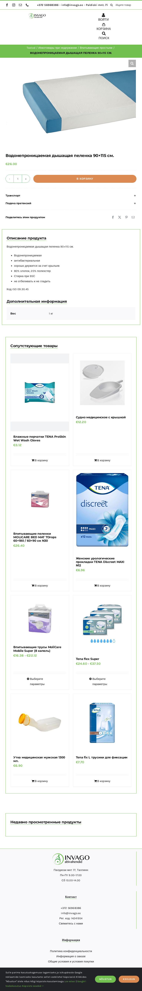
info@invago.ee (71, 913)
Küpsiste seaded (33, 986)
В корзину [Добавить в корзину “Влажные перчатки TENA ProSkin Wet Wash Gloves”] (41, 460)
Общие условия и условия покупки (71, 961)
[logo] (37, 14)
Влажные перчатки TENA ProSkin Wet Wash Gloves (39, 438)
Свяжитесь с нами (71, 923)
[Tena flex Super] (102, 624)
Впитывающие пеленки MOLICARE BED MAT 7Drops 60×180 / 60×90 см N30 (34, 537)
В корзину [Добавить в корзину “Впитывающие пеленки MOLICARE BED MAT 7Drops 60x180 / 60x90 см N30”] (41, 585)
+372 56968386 (71, 908)
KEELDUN (129, 979)
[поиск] (111, 5)
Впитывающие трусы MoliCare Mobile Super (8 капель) (37, 648)
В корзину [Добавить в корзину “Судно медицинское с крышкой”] (103, 460)
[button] (132, 63)
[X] (119, 217)
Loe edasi (69, 981)
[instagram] (13, 5)
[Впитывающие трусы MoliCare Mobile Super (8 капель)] (40, 618)
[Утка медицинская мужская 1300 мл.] (40, 723)
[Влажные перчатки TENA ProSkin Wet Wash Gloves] (40, 392)
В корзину (85, 178)
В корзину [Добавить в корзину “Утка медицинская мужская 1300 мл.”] (41, 781)
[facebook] (7, 5)
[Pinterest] (126, 217)
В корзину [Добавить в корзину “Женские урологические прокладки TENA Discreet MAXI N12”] (103, 585)
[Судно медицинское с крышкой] (102, 383)
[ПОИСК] (104, 36)
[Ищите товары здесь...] (122, 5)
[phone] (27, 5)
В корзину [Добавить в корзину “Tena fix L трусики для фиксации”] (103, 781)
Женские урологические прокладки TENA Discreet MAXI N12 (100, 562)
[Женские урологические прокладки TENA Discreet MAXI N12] (102, 511)
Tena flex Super (87, 659)
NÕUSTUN (105, 979)
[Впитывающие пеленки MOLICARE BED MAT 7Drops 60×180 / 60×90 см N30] (40, 499)
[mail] (20, 5)
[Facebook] (113, 217)
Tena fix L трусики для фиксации (102, 757)
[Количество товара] (18, 179)
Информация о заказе (71, 956)
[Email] (133, 217)
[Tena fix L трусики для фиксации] (102, 723)
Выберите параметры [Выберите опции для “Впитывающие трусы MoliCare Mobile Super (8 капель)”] (37, 681)
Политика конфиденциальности (71, 951)
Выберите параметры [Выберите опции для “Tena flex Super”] (99, 681)
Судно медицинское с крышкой (101, 417)
